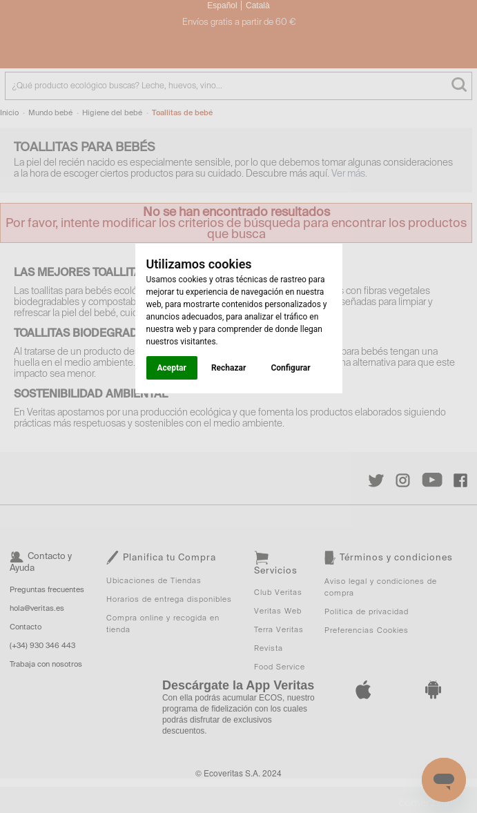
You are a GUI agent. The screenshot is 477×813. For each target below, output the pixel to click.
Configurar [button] (290, 368)
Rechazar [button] (228, 368)
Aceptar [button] (171, 368)
